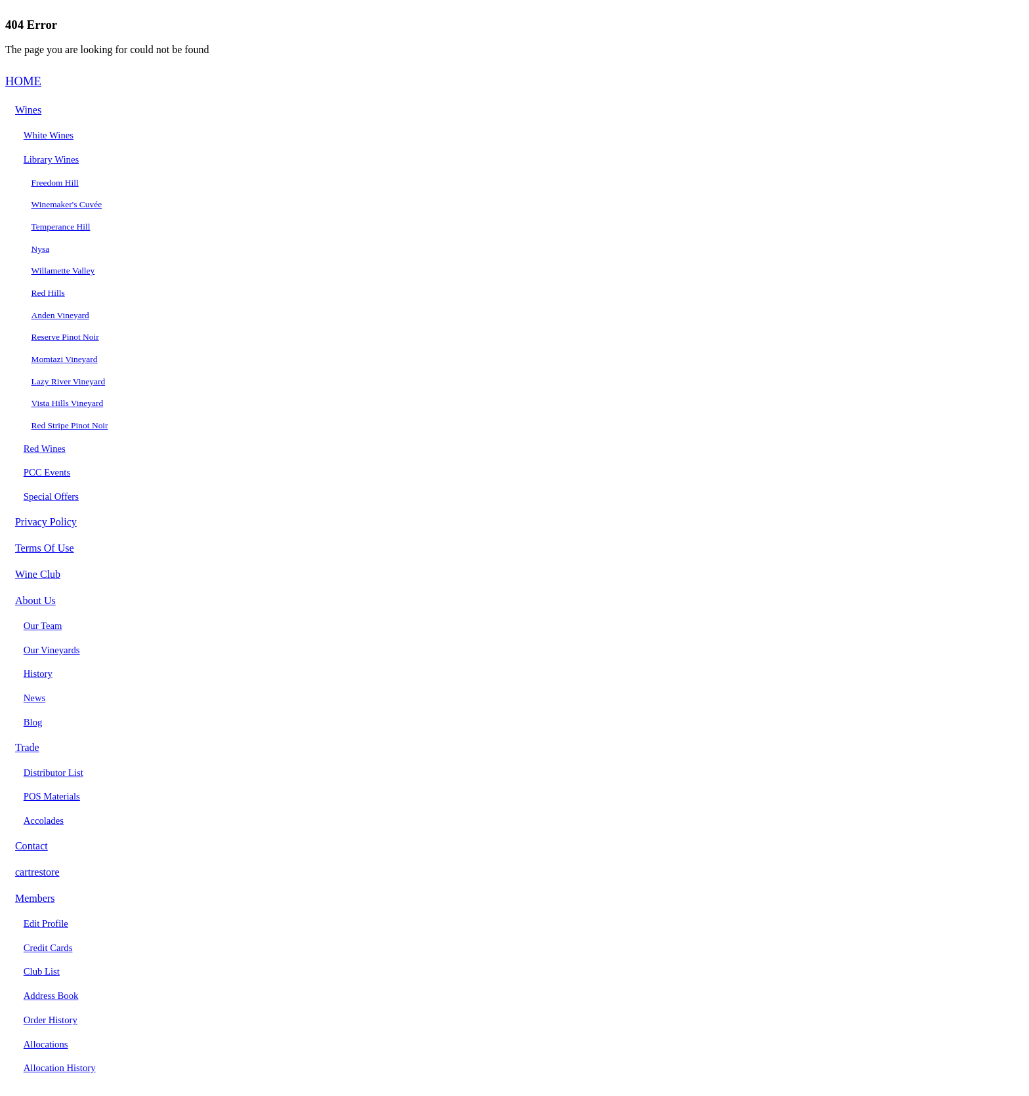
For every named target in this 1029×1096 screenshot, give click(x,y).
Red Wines (45, 448)
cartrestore (37, 872)
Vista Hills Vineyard (68, 403)
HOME (23, 81)
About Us (35, 600)
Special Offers (51, 496)
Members (35, 898)
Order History (50, 1020)
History (38, 673)
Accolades (44, 820)
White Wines (49, 135)
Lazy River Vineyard (69, 381)
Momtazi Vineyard (65, 359)
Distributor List (53, 772)
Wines (28, 109)
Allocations (46, 1044)
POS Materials (52, 796)
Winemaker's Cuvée (67, 204)
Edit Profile (46, 923)
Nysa (41, 249)
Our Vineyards (52, 650)
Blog (33, 722)
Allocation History (60, 1068)
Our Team (43, 625)
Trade (27, 747)
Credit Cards (48, 948)
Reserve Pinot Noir (65, 337)
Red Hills (48, 293)
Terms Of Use (44, 548)
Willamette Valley (63, 270)
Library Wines (51, 159)
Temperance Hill (61, 227)
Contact (31, 845)
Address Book (51, 995)
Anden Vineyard (60, 315)
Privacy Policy (46, 521)
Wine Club (37, 574)
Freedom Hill (55, 183)
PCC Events (47, 472)
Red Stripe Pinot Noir (70, 425)
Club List (42, 971)
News (34, 698)
